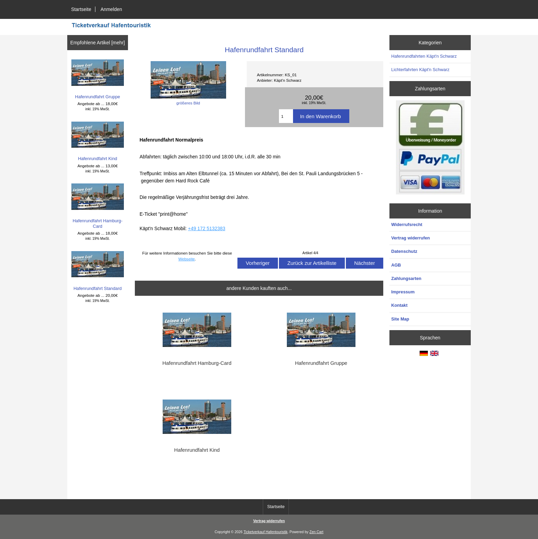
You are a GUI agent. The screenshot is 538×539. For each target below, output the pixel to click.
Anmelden (111, 9)
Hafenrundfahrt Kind (97, 141)
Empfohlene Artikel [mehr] (97, 42)
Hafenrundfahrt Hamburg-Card (97, 206)
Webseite (186, 259)
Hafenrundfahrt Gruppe (97, 79)
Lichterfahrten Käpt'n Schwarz (420, 69)
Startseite (81, 9)
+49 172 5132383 (206, 228)
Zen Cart (316, 532)
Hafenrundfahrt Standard (97, 271)
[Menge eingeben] (286, 116)
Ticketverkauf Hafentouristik (266, 532)
